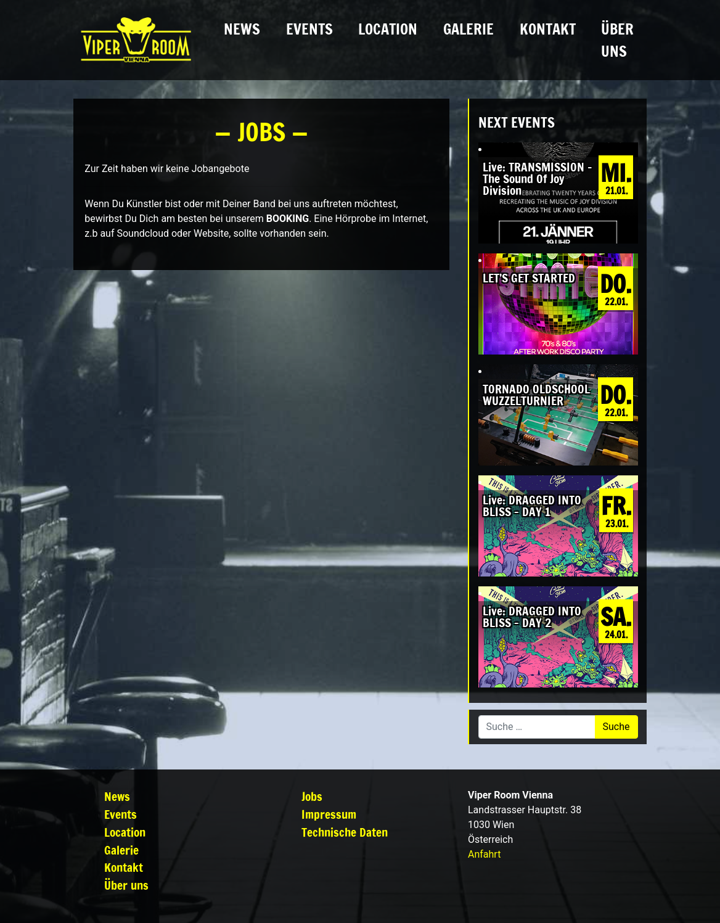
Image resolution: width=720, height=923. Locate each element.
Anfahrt (484, 854)
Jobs (311, 796)
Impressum (328, 814)
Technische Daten (344, 832)
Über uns (617, 40)
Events (309, 28)
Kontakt (548, 28)
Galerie (468, 28)
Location (387, 28)
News (242, 28)
